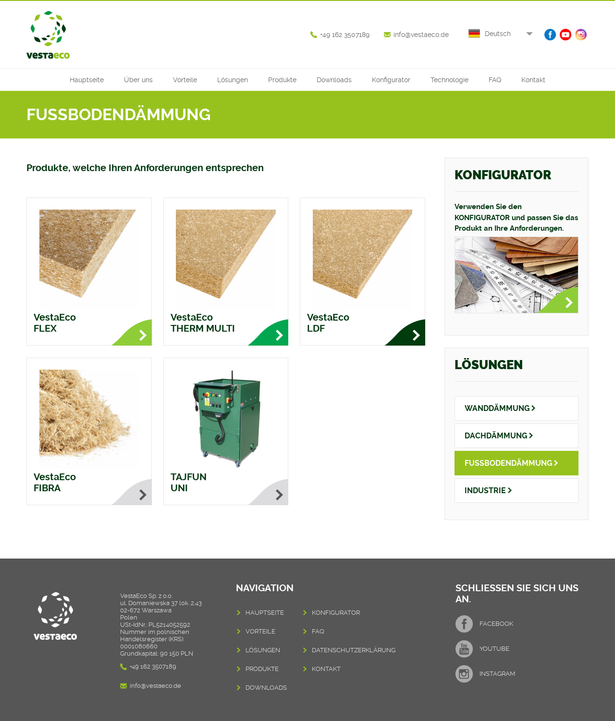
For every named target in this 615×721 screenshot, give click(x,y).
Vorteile (185, 80)
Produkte (282, 80)
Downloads (334, 80)
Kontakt (533, 80)
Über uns (138, 80)
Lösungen (232, 80)
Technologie (449, 80)
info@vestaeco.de (421, 34)
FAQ (495, 80)
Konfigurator (391, 80)
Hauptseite (87, 80)
